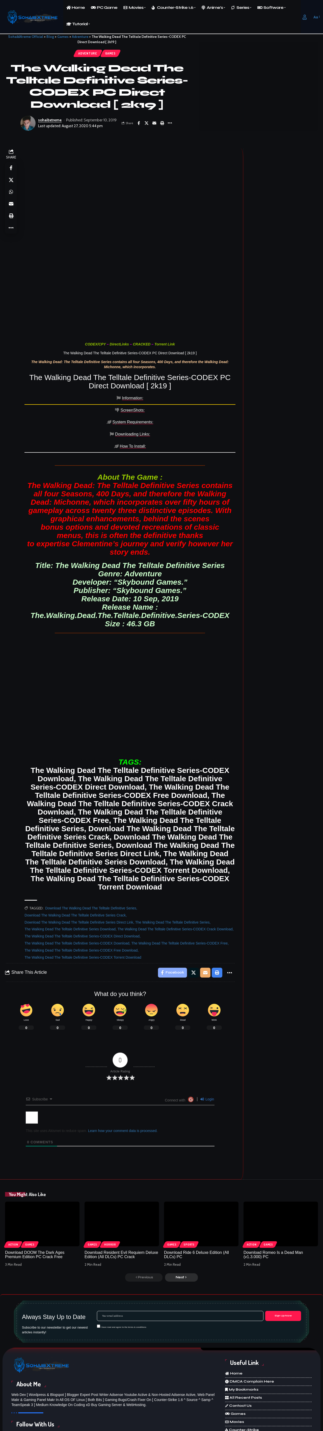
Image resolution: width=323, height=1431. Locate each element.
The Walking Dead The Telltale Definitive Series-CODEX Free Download (81, 907)
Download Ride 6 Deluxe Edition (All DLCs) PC (196, 1211)
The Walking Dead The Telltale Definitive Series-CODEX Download (77, 900)
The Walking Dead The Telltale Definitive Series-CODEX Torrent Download (83, 914)
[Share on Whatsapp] (11, 193)
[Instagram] (142, 1404)
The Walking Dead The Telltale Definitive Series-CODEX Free (179, 900)
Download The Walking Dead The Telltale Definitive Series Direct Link (79, 879)
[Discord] (194, 1404)
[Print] (162, 123)
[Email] (154, 123)
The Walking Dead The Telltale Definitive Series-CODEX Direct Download (82, 893)
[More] (170, 123)
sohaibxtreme (50, 120)
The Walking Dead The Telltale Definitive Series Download (70, 886)
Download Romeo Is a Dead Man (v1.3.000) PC (273, 1211)
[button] (304, 17)
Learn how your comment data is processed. (122, 1088)
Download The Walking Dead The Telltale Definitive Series (91, 865)
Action (13, 1201)
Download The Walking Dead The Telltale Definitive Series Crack (75, 872)
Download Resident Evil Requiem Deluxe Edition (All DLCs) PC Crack (121, 1211)
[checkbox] (98, 1283)
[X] (89, 1404)
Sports (189, 1201)
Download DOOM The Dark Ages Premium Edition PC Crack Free (34, 1211)
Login (207, 1056)
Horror (110, 1201)
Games (110, 53)
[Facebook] (37, 1404)
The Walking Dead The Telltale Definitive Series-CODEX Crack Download (175, 886)
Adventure (87, 53)
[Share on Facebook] (138, 123)
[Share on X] (146, 123)
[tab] (46, 398)
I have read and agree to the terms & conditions (123, 1284)
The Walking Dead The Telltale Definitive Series (172, 879)
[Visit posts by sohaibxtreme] (27, 123)
